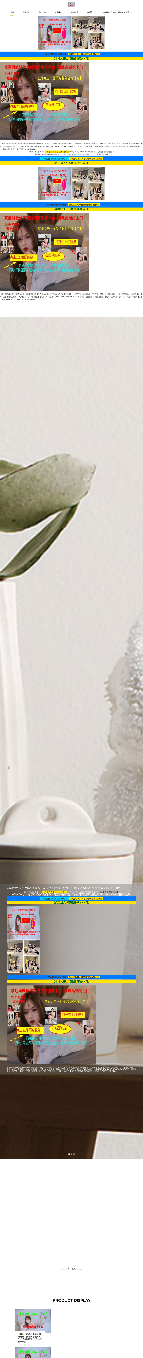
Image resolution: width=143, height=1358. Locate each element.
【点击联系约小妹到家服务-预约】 (86, 158)
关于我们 (26, 12)
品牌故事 (42, 12)
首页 (12, 12)
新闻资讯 (74, 12)
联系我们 (90, 12)
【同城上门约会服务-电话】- (54, 158)
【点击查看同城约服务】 (105, 152)
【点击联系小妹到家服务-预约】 (84, 54)
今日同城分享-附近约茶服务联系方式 (118, 12)
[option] (71, 738)
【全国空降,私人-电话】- (55, 54)
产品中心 (58, 12)
